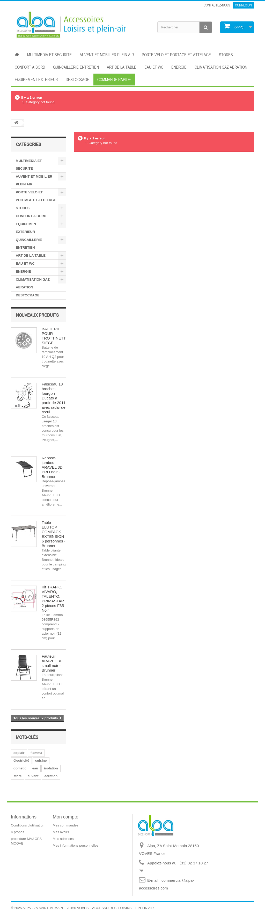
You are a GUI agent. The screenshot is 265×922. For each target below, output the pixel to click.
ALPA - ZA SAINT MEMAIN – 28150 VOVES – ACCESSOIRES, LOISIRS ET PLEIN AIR (88, 908)
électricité (21, 760)
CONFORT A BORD (30, 67)
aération (51, 776)
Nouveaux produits (37, 315)
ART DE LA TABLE (121, 67)
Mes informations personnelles (75, 845)
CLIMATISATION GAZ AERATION (221, 67)
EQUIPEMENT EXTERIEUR (36, 79)
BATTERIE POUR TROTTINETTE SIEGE (55, 336)
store (17, 776)
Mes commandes (65, 825)
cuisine (41, 760)
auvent (33, 776)
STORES (226, 55)
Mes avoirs (61, 832)
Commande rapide (114, 79)
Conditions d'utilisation (27, 825)
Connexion (243, 5)
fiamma (36, 753)
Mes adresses (63, 839)
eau (35, 768)
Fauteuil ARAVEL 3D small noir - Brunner (52, 663)
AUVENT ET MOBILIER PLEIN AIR (107, 55)
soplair (19, 753)
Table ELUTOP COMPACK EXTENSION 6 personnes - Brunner (53, 534)
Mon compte (65, 816)
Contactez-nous (217, 5)
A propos (17, 832)
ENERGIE (179, 67)
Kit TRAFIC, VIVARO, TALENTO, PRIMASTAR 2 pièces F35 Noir (53, 598)
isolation (51, 768)
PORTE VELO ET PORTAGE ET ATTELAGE (176, 55)
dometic (19, 768)
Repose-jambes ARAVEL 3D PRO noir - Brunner (52, 467)
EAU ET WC (153, 67)
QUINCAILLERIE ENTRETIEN (76, 67)
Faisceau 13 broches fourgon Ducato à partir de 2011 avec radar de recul (54, 398)
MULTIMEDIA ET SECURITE (49, 55)
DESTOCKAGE (77, 79)
